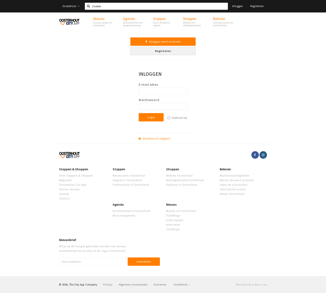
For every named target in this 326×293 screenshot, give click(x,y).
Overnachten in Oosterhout (131, 185)
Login (151, 117)
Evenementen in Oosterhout (131, 211)
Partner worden (69, 189)
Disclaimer (160, 284)
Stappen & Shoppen (73, 169)
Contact (64, 198)
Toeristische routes (233, 189)
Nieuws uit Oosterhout (181, 211)
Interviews (173, 224)
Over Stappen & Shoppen (76, 175)
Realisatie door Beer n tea (251, 284)
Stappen (119, 169)
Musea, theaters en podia (237, 180)
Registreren (257, 6)
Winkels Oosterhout (179, 175)
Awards (64, 194)
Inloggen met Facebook (163, 41)
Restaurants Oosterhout (129, 175)
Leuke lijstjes (175, 220)
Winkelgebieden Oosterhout (185, 180)
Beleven (225, 169)
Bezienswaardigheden (234, 175)
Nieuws (171, 204)
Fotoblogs (173, 229)
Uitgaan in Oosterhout (127, 180)
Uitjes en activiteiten (234, 185)
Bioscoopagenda (124, 215)
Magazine (65, 180)
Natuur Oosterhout (232, 194)
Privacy (107, 284)
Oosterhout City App (72, 185)
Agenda (118, 204)
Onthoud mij (179, 117)
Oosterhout (71, 6)
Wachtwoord (149, 100)
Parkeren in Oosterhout (182, 185)
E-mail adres (148, 84)
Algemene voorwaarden (133, 284)
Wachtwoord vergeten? (155, 138)
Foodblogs (173, 215)
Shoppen (172, 169)
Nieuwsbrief (67, 240)
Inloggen (237, 6)
